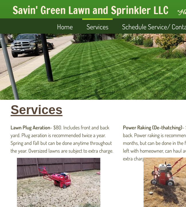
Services (97, 26)
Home (65, 26)
